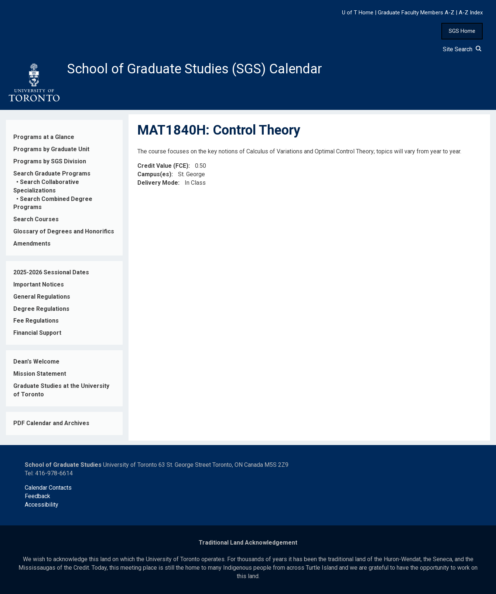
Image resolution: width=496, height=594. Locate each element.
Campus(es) (154, 174)
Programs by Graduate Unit (51, 149)
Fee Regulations (36, 320)
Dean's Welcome (36, 361)
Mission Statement (39, 373)
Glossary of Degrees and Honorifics (63, 231)
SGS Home (462, 31)
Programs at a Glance (43, 136)
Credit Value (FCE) (162, 165)
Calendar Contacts (48, 487)
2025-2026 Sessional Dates (51, 272)
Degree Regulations (41, 308)
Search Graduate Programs (51, 173)
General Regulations (41, 296)
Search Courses (36, 219)
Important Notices (38, 284)
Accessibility (41, 504)
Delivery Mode (157, 182)
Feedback (37, 496)
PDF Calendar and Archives (51, 423)
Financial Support (37, 332)
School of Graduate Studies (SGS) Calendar (194, 69)
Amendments (32, 243)
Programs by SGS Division (49, 161)
